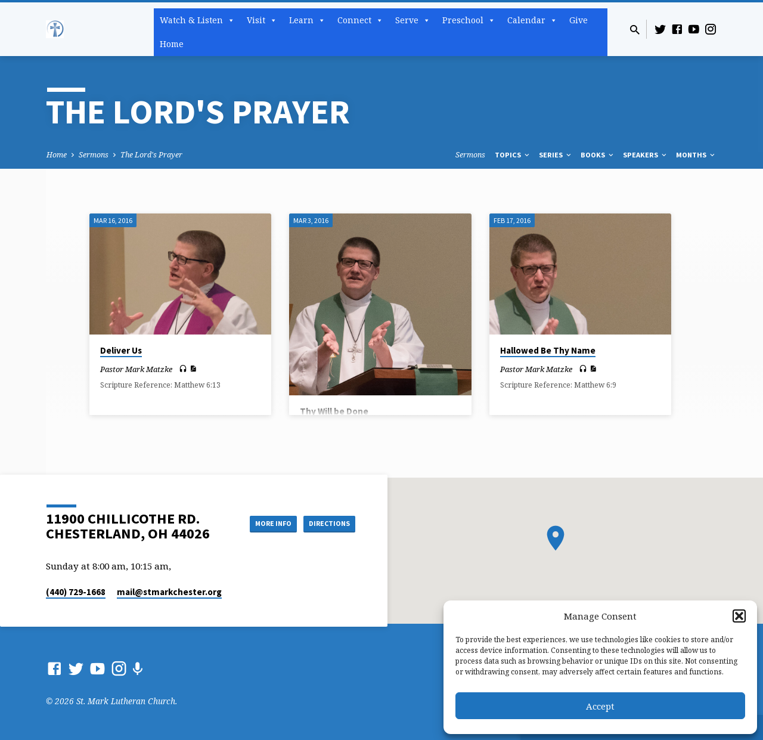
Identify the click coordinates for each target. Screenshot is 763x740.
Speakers (645, 154)
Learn (307, 20)
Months (696, 154)
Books (598, 154)
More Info (258, 523)
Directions (325, 523)
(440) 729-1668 (76, 591)
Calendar (532, 20)
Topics (513, 154)
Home (172, 43)
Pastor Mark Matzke (136, 369)
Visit (262, 20)
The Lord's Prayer (151, 155)
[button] (739, 616)
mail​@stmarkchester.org (169, 591)
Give (578, 20)
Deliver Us (121, 350)
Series (556, 154)
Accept (600, 706)
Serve (412, 20)
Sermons (93, 155)
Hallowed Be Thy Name (547, 350)
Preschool (468, 20)
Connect (360, 20)
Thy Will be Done (334, 411)
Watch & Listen (197, 20)
